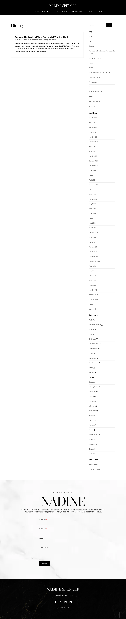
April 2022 (92, 151)
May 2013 (92, 280)
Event (91, 368)
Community (93, 349)
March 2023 (93, 137)
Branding (92, 329)
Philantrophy (78, 11)
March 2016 (93, 228)
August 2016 (93, 213)
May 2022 (92, 146)
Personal (92, 415)
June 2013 (92, 276)
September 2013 (94, 261)
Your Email (63, 530)
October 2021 (93, 161)
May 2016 (92, 223)
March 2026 (93, 118)
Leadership (92, 401)
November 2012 (94, 295)
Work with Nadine (40, 11)
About (24, 11)
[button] (40, 11)
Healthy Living (93, 387)
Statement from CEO (95, 92)
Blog (90, 11)
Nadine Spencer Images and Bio (99, 72)
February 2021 (93, 185)
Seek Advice (93, 87)
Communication (94, 344)
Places (54, 40)
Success (91, 444)
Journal (91, 396)
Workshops (92, 106)
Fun (50, 40)
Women (91, 454)
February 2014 (93, 252)
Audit (90, 320)
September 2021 (94, 166)
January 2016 (93, 232)
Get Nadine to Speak (95, 58)
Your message (63, 553)
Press (91, 430)
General (91, 382)
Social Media (93, 435)
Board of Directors (95, 325)
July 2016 (92, 218)
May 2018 (92, 194)
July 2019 (92, 190)
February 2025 (93, 127)
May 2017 (92, 204)
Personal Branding (95, 77)
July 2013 (92, 271)
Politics (91, 425)
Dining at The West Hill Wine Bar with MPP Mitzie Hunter (42, 37)
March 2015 (93, 242)
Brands (91, 334)
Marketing (92, 411)
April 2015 (92, 237)
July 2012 (92, 304)
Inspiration (92, 391)
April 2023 (92, 132)
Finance (91, 372)
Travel (91, 449)
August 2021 (93, 170)
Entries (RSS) (93, 464)
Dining (46, 40)
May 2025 (92, 123)
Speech (91, 439)
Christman (92, 339)
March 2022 (93, 156)
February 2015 (93, 247)
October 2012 (93, 299)
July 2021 (92, 175)
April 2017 (92, 209)
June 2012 (92, 309)
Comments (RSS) (94, 469)
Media (64, 11)
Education (92, 358)
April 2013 (92, 285)
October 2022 (93, 142)
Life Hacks (92, 406)
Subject (63, 539)
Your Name (63, 521)
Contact (100, 11)
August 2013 (93, 266)
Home (91, 63)
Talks (55, 11)
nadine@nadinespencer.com (63, 595)
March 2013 (93, 290)
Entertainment (93, 363)
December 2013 (94, 256)
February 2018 (93, 199)
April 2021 (92, 180)
